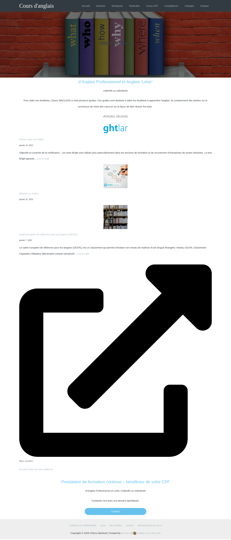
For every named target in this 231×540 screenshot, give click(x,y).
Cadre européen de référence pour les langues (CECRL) (49, 234)
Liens (104, 526)
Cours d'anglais (36, 6)
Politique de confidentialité (85, 526)
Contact (115, 512)
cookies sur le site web (147, 533)
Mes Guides (115, 526)
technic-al (126, 533)
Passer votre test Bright (31, 139)
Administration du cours (147, 526)
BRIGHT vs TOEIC (29, 193)
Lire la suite (43, 158)
